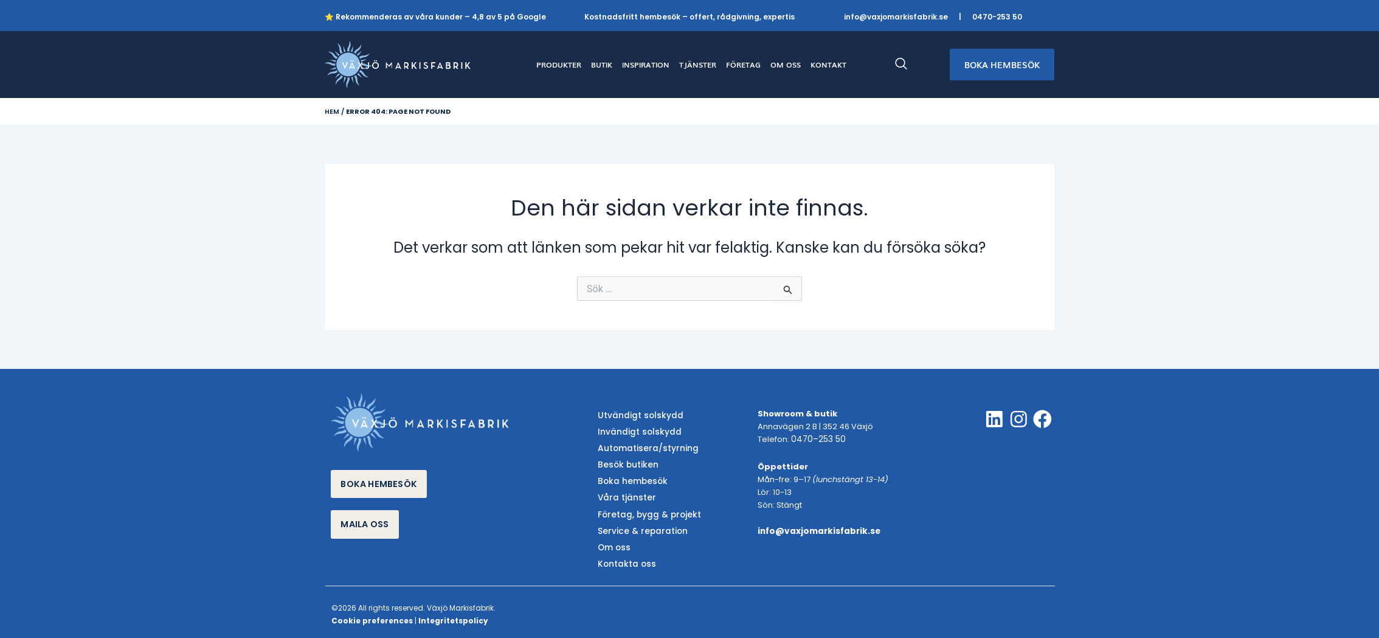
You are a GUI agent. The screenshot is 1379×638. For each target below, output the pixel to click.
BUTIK (601, 64)
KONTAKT (828, 64)
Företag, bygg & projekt (646, 510)
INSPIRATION (645, 64)
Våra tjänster (624, 494)
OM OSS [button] (785, 64)
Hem (332, 111)
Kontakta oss (624, 557)
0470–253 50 (816, 440)
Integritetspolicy (453, 613)
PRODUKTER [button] (558, 64)
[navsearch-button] (907, 64)
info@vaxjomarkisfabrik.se (896, 17)
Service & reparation (639, 525)
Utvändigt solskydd (637, 416)
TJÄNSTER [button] (697, 64)
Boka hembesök (630, 479)
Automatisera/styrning (644, 447)
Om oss (613, 541)
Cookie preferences (372, 613)
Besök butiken (625, 463)
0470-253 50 (997, 17)
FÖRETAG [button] (743, 64)
